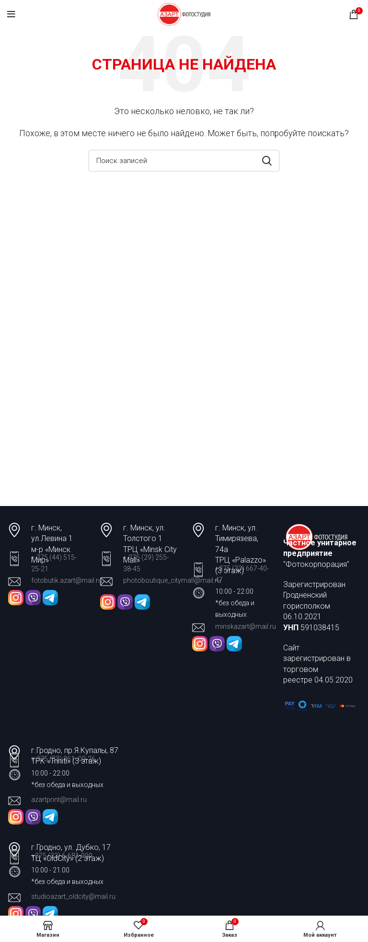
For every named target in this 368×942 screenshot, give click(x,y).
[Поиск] (184, 161)
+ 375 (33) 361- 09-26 (63, 759)
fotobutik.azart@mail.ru (66, 580)
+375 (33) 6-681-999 (61, 856)
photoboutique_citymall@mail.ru (172, 580)
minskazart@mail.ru (245, 626)
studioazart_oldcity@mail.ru (73, 896)
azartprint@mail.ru (59, 799)
